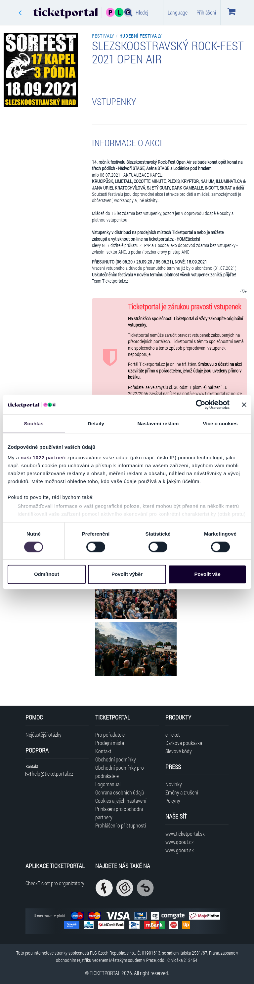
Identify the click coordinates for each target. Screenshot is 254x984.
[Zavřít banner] (244, 404)
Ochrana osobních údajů (119, 792)
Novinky (173, 784)
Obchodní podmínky (115, 759)
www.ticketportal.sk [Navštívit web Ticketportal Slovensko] (185, 833)
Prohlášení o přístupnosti (120, 825)
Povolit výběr (127, 574)
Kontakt (103, 751)
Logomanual (107, 784)
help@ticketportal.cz (49, 773)
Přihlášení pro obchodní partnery (119, 813)
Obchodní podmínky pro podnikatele (119, 771)
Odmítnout (46, 574)
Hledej (136, 12)
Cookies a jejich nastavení (120, 800)
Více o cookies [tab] (220, 423)
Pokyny (172, 800)
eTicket (172, 734)
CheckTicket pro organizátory (54, 883)
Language (178, 12)
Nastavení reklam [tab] (158, 423)
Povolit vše (207, 574)
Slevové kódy (178, 751)
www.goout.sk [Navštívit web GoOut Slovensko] (179, 850)
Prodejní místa (109, 742)
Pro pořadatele (110, 734)
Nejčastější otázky (43, 734)
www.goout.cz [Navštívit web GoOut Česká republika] (179, 841)
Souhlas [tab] (33, 423)
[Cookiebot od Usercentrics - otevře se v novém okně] (201, 404)
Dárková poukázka (183, 742)
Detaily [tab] (96, 423)
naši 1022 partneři (43, 457)
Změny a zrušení (181, 792)
